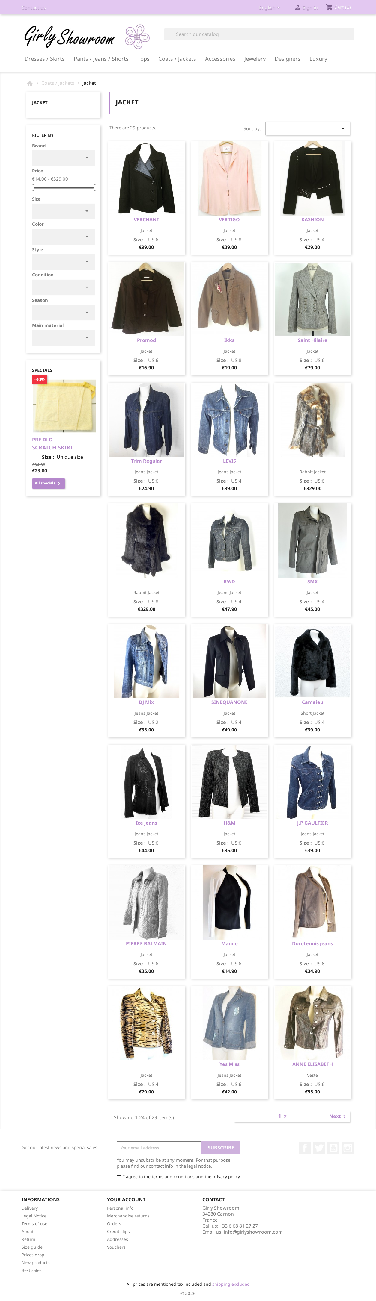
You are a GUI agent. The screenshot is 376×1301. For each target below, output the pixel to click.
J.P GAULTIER (312, 823)
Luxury (318, 58)
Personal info (120, 1208)
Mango (229, 943)
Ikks (229, 340)
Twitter (319, 1148)
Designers (287, 58)
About (28, 1231)
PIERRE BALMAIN (146, 943)
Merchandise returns (128, 1216)
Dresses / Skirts (45, 58)
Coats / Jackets (177, 58)
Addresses (117, 1239)
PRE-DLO (42, 439)
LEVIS (229, 461)
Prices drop (33, 1255)
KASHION (312, 219)
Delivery (30, 1208)
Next (338, 1116)
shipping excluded (231, 1284)
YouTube (333, 1148)
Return (28, 1239)
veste (312, 1075)
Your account (126, 1199)
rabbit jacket (313, 472)
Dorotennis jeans (312, 943)
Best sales (32, 1270)
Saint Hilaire (312, 340)
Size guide (32, 1247)
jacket (146, 230)
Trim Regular (146, 461)
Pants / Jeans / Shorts (101, 58)
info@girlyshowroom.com (253, 1232)
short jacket (312, 713)
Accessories (220, 58)
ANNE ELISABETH (312, 1064)
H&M (229, 823)
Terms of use (34, 1223)
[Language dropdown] (270, 8)
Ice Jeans (146, 823)
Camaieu (312, 702)
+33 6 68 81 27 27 (238, 1226)
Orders (114, 1223)
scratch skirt (52, 447)
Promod (146, 340)
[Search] (259, 34)
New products (36, 1262)
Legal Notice (34, 1216)
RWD (229, 581)
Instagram (348, 1148)
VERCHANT (146, 219)
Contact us (34, 7)
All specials (48, 483)
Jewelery (255, 58)
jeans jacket (146, 472)
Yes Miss (229, 1064)
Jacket (40, 102)
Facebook (305, 1148)
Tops (144, 58)
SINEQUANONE (229, 702)
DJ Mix (146, 702)
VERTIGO (229, 219)
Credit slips (118, 1231)
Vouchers (116, 1247)
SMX (312, 581)
